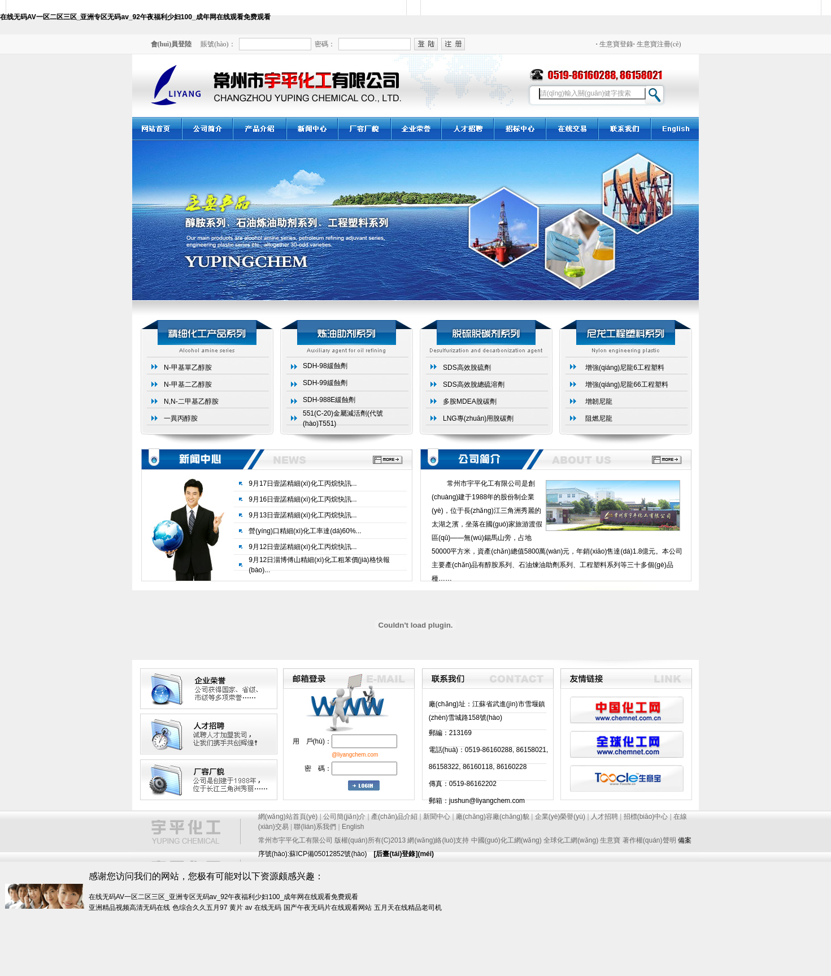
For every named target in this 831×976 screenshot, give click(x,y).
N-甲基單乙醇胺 (188, 368)
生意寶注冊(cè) (657, 44)
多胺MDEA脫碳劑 (470, 401)
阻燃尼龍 (598, 418)
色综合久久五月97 (199, 908)
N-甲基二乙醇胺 (188, 384)
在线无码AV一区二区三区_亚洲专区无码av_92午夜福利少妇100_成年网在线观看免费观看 (135, 17)
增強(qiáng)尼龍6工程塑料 (624, 368)
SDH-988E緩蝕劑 (329, 400)
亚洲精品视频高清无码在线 (129, 908)
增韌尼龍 (598, 401)
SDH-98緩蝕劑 (325, 366)
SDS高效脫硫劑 (467, 368)
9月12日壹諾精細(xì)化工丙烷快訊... (302, 547)
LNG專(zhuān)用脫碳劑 (478, 418)
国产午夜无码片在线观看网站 (328, 908)
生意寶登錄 (614, 44)
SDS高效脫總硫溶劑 (473, 384)
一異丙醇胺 (181, 418)
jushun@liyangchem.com (487, 801)
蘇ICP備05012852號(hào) (328, 854)
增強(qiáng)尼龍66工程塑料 (626, 384)
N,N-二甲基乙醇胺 (191, 401)
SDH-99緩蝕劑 (325, 383)
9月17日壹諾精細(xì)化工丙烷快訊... (302, 483)
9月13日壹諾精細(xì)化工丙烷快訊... (302, 515)
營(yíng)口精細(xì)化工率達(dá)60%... (305, 531)
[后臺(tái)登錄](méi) (403, 854)
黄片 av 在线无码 (255, 908)
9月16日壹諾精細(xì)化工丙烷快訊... (302, 499)
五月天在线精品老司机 (408, 908)
